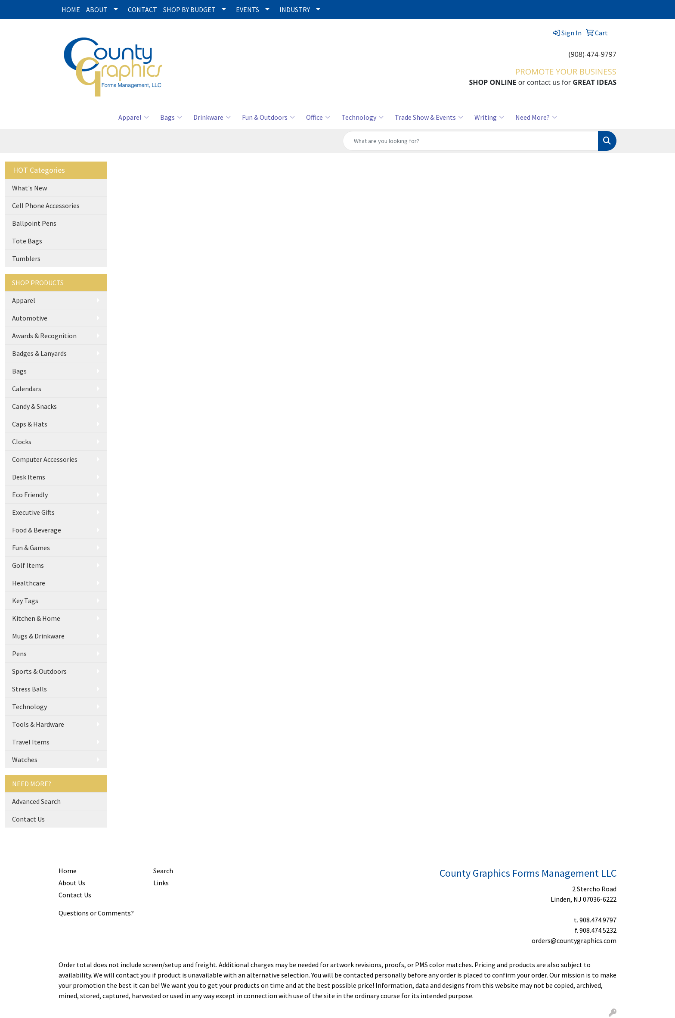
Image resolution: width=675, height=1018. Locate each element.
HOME (71, 9)
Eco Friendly (30, 494)
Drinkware (212, 117)
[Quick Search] (470, 141)
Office (318, 117)
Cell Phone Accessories (46, 205)
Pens (19, 653)
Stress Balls (29, 689)
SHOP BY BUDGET (189, 9)
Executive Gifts (33, 512)
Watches (24, 759)
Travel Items (31, 742)
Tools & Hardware (38, 724)
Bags (171, 117)
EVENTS (247, 9)
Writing (489, 117)
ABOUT (97, 9)
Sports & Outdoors (39, 671)
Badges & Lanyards (39, 353)
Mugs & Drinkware (38, 636)
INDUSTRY (294, 9)
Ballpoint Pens (34, 223)
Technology (362, 117)
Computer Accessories (44, 459)
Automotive (29, 318)
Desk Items (28, 477)
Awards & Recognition (44, 335)
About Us (72, 882)
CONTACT (142, 9)
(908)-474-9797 (592, 54)
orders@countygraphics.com (574, 940)
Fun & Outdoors (268, 117)
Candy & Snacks (34, 406)
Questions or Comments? (96, 913)
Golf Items (28, 565)
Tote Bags (27, 241)
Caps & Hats (29, 424)
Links (161, 882)
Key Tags (25, 600)
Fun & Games (31, 547)
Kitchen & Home (36, 618)
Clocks (21, 441)
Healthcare (28, 583)
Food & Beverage (36, 530)
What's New (29, 188)
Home (68, 870)
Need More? (536, 117)
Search (163, 870)
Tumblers (26, 258)
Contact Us (28, 819)
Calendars (26, 388)
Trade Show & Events (429, 117)
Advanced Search (36, 801)
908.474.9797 (597, 919)
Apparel (133, 117)
